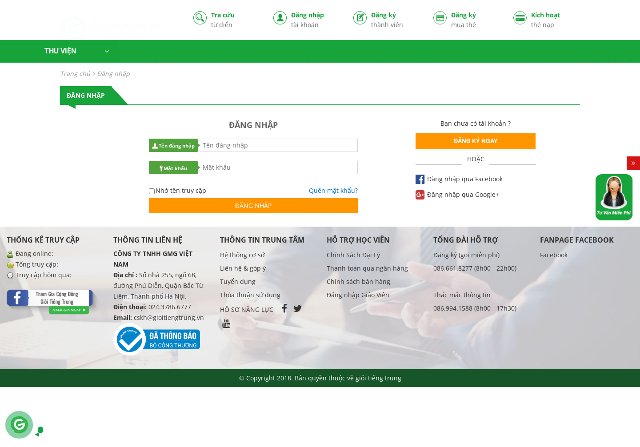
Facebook (554, 255)
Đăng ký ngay (476, 140)
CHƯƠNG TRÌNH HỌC (237, 53)
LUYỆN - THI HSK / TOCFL (396, 53)
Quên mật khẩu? (333, 190)
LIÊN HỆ (617, 53)
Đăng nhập (315, 21)
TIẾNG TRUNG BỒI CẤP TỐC (502, 53)
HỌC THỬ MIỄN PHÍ (156, 53)
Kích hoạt (555, 21)
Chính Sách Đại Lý (353, 255)
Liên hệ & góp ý (243, 268)
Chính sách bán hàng (358, 281)
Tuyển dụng (238, 281)
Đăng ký (395, 21)
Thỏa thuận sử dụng (250, 295)
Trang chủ (75, 73)
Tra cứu (235, 21)
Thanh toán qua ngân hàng (367, 268)
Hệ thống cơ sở (242, 255)
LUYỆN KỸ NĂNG (312, 53)
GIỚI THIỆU (580, 53)
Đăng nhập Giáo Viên (358, 295)
